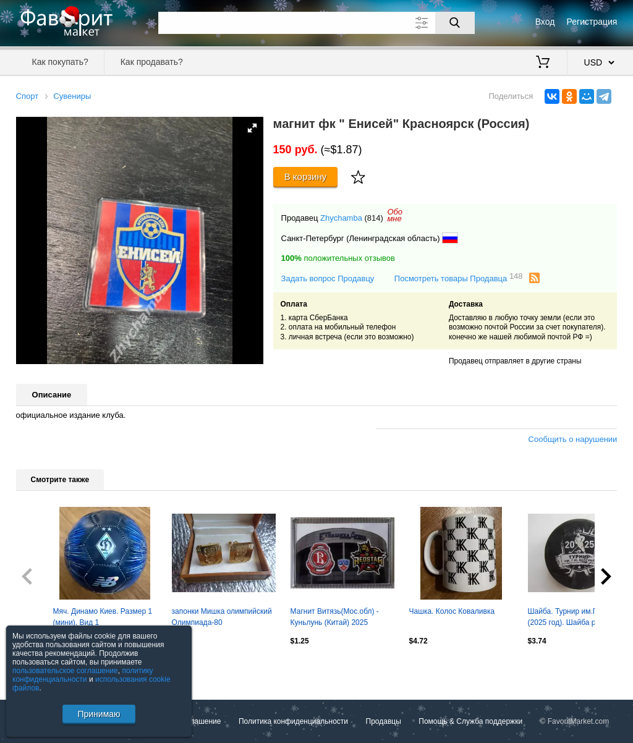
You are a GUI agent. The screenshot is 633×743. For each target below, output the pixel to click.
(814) (374, 218)
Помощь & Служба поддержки (470, 721)
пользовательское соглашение (65, 670)
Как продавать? (152, 62)
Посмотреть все (43, 667)
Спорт (27, 96)
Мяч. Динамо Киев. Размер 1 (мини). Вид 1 (102, 617)
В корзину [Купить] (305, 176)
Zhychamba (341, 218)
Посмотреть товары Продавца (458, 278)
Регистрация (592, 22)
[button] (252, 128)
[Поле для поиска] (316, 23)
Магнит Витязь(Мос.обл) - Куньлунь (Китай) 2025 (335, 617)
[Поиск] (455, 23)
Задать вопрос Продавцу (328, 278)
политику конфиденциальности (82, 675)
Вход (545, 22)
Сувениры (72, 96)
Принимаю (98, 714)
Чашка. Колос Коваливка (452, 611)
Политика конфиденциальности (293, 721)
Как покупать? (60, 62)
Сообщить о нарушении (573, 439)
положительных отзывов (338, 258)
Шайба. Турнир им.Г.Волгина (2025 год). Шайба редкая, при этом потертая (577, 618)
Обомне (394, 215)
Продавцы (383, 721)
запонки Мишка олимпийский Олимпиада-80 (222, 617)
